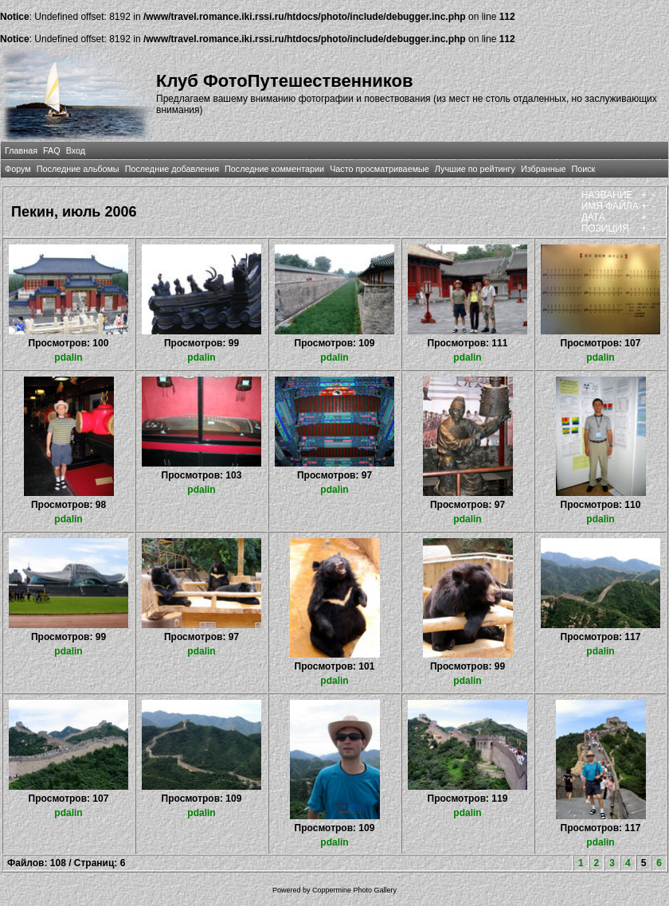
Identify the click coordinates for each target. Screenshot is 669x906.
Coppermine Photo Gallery (354, 890)
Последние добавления (172, 169)
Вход (75, 150)
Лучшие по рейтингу (475, 169)
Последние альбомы (78, 169)
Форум (18, 169)
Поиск (583, 169)
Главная (21, 150)
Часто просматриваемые (379, 169)
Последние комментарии (274, 169)
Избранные (543, 169)
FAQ (52, 150)
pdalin (68, 357)
